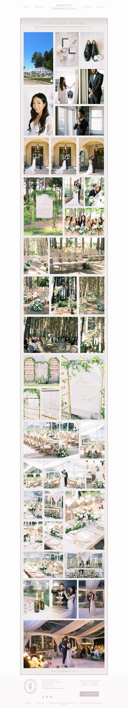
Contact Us (40, 703)
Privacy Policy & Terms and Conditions (62, 703)
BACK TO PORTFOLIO (60, 671)
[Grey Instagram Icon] (47, 697)
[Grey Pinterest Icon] (51, 697)
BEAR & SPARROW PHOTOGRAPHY (48, 27)
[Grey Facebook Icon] (43, 697)
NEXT (74, 671)
